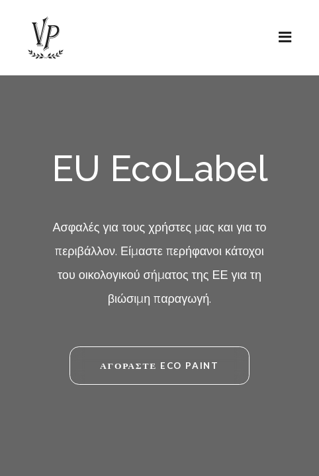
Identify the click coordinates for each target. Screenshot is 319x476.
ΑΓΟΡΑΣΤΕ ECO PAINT (159, 365)
